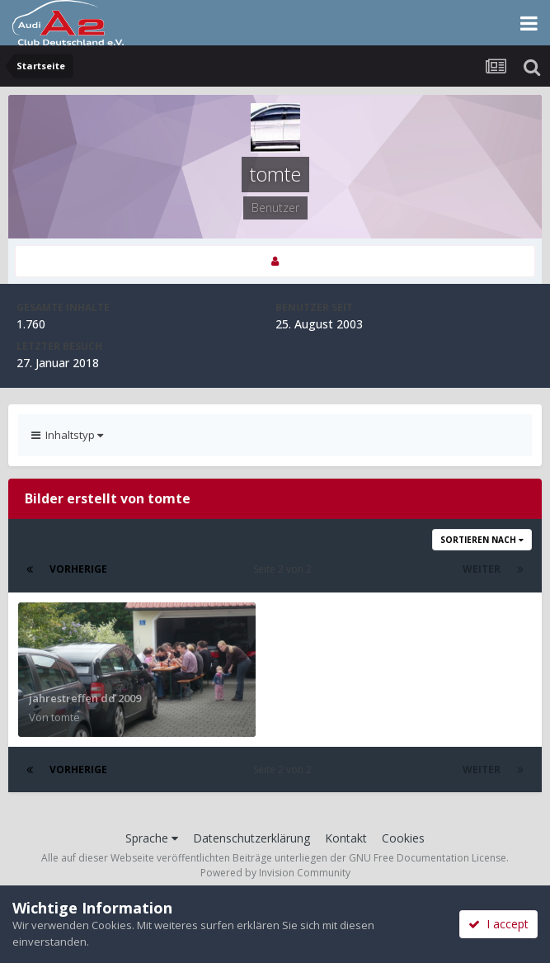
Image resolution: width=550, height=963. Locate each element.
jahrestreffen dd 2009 (85, 698)
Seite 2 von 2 (285, 569)
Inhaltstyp (67, 434)
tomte (65, 717)
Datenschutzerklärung (251, 838)
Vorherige (78, 569)
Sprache (151, 838)
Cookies (403, 838)
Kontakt (346, 838)
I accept (498, 924)
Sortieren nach (482, 539)
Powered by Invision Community (275, 873)
